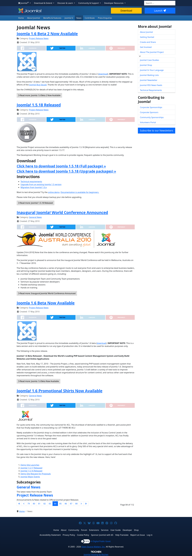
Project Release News (38, 38)
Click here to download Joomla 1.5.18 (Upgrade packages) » (66, 171)
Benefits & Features (52, 18)
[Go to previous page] (24, 503)
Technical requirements (31, 181)
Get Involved (146, 47)
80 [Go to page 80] (34, 503)
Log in (149, 535)
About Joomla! (33, 18)
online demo (54, 192)
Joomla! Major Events (30, 476)
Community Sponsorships (152, 117)
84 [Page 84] (55, 503)
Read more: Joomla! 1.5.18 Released (35, 203)
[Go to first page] (19, 503)
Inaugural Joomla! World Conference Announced (62, 212)
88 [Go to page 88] (76, 503)
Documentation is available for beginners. (80, 192)
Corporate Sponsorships (151, 107)
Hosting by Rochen (96, 554)
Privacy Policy (69, 535)
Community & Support (88, 3)
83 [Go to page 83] (50, 503)
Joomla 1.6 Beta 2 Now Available (47, 33)
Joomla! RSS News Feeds (151, 85)
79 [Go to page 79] (29, 503)
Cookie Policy (83, 535)
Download (126, 10)
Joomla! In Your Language (152, 70)
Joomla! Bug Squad (38, 84)
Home (21, 18)
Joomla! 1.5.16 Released (31, 470)
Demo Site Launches (30, 465)
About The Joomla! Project (152, 52)
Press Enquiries (105, 18)
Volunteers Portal (148, 122)
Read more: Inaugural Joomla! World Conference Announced (46, 293)
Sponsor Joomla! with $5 (102, 535)
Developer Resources (114, 3)
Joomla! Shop (146, 65)
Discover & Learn (65, 3)
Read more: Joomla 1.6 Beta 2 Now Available (39, 95)
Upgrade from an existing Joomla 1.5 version (41, 184)
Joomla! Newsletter (148, 80)
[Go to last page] (85, 503)
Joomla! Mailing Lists (149, 75)
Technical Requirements (151, 90)
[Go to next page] (81, 503)
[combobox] (159, 3)
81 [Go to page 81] (39, 503)
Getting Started (147, 37)
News (78, 18)
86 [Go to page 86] (66, 503)
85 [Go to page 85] (60, 503)
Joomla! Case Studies (149, 60)
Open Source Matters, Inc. (93, 546)
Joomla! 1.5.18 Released (39, 104)
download (103, 74)
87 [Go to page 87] (71, 503)
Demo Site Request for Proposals (36, 473)
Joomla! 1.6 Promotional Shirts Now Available (59, 390)
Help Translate (121, 535)
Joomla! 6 (69, 18)
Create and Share (148, 42)
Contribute (90, 18)
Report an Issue (137, 535)
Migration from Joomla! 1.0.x (34, 187)
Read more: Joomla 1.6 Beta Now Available (38, 381)
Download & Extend (43, 3)
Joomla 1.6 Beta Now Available (46, 302)
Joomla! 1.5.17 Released (31, 468)
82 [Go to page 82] (44, 503)
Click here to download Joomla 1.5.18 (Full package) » (61, 166)
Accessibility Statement (50, 535)
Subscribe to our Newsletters (156, 130)
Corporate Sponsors (149, 112)
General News (35, 217)
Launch (160, 10)
